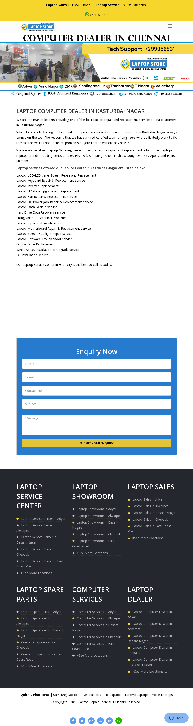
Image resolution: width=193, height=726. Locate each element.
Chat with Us (96, 14)
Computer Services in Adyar (96, 612)
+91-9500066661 (80, 5)
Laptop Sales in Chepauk (150, 519)
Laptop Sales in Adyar (148, 499)
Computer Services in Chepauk (99, 637)
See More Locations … (38, 573)
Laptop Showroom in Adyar (96, 509)
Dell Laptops (92, 695)
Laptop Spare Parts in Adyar (41, 612)
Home (45, 695)
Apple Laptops (162, 695)
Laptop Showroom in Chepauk (99, 534)
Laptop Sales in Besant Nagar (153, 513)
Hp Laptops (113, 695)
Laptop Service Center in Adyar (43, 518)
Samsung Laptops (66, 695)
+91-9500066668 (133, 5)
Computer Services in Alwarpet (99, 618)
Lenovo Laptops (137, 695)
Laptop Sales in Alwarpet (150, 506)
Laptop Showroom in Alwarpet (99, 516)
